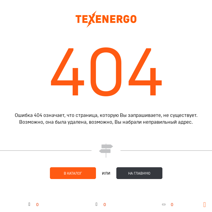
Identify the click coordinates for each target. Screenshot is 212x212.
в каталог (73, 173)
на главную (139, 173)
